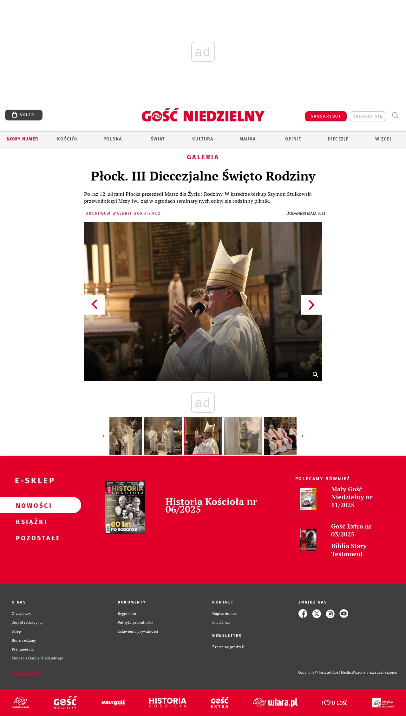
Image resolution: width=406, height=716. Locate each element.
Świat (158, 139)
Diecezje (338, 139)
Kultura (202, 139)
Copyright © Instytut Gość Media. (325, 673)
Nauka (248, 139)
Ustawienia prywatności (138, 631)
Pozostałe (30, 537)
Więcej (383, 139)
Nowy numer (23, 139)
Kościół (67, 139)
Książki (30, 521)
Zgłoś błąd (26, 673)
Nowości (30, 505)
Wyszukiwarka (395, 115)
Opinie (293, 139)
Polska (112, 139)
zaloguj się (368, 116)
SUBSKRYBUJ (326, 116)
